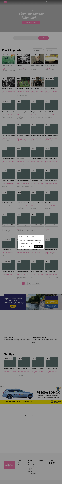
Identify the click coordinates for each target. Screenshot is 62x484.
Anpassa (22, 246)
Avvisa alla (30, 246)
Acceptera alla (38, 246)
